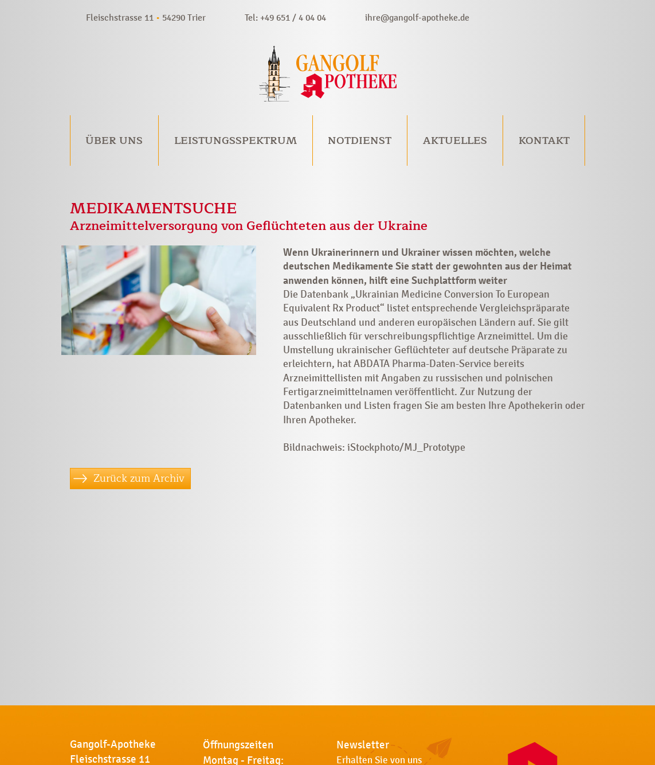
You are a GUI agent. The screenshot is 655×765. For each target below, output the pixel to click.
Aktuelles (455, 140)
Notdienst (359, 140)
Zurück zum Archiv (139, 478)
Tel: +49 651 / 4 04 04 (285, 17)
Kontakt (544, 140)
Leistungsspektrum (235, 140)
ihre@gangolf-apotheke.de (417, 17)
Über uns (114, 140)
